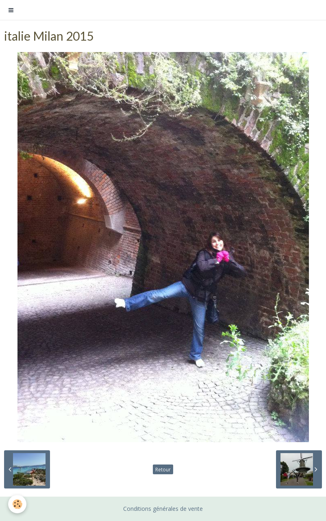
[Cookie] (17, 504)
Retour (163, 469)
